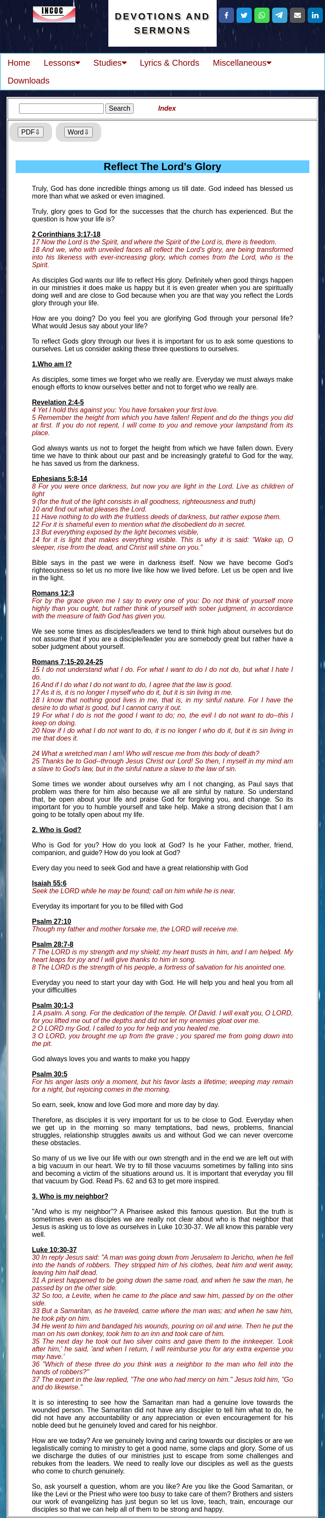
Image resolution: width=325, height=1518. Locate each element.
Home (19, 62)
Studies (110, 62)
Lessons (62, 62)
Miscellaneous (242, 62)
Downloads (29, 80)
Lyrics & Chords (169, 62)
